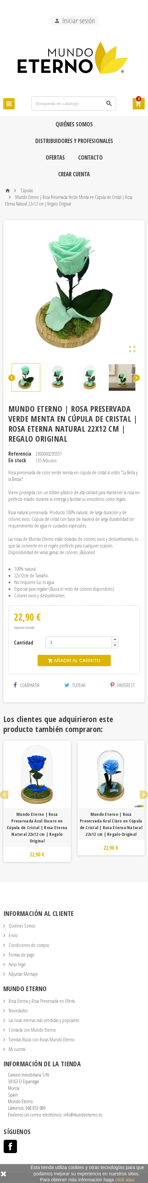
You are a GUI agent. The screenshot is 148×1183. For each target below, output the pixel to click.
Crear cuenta (74, 174)
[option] (37, 801)
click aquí (125, 1179)
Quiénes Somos (74, 124)
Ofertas (55, 157)
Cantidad (23, 642)
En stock (17, 460)
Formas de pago (21, 954)
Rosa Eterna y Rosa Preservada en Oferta (41, 1000)
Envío (13, 935)
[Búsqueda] (73, 103)
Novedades (18, 1010)
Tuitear (74, 685)
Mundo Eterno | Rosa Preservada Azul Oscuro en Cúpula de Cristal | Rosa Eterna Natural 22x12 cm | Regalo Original (37, 827)
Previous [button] (4, 795)
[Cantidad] (79, 642)
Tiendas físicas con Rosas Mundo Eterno (41, 1039)
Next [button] (144, 795)
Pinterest (122, 685)
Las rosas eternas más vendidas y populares (43, 1020)
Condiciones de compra (28, 945)
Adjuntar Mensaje (23, 973)
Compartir (26, 685)
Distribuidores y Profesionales (74, 141)
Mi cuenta (16, 1049)
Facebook (10, 1146)
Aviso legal (17, 964)
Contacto (90, 157)
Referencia (19, 453)
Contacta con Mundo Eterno (32, 1029)
